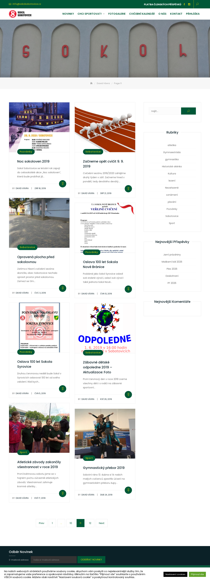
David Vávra (20, 188)
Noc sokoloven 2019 (33, 161)
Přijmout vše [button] (197, 574)
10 (72, 523)
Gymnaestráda (172, 152)
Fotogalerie (117, 13)
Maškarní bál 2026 (172, 261)
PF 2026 (172, 283)
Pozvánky (26, 151)
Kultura (172, 173)
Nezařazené (172, 187)
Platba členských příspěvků (162, 4)
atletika (172, 145)
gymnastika (172, 159)
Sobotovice (93, 151)
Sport (23, 452)
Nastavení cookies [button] (175, 574)
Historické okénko (172, 166)
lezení (172, 180)
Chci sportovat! (90, 13)
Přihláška (193, 13)
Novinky (68, 13)
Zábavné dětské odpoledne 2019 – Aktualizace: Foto (97, 367)
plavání (172, 202)
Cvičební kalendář (142, 13)
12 (91, 523)
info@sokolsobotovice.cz (27, 4)
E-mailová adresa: (19, 559)
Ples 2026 (172, 268)
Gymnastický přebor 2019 (104, 467)
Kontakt (176, 13)
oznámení (172, 194)
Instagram (189, 4)
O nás (162, 13)
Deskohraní (172, 276)
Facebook (184, 4)
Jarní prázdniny (172, 254)
